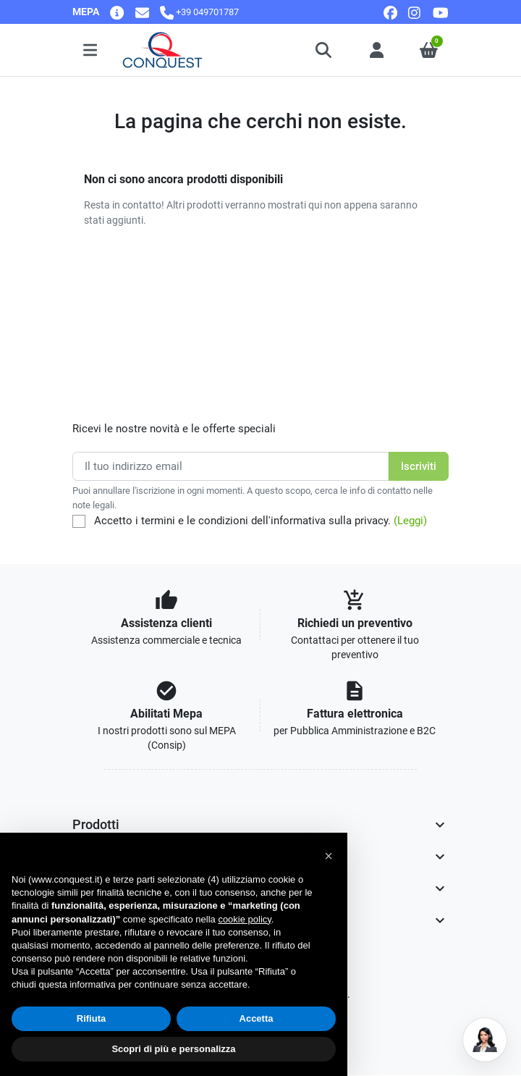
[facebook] (390, 12)
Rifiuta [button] (91, 1018)
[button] (324, 50)
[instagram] (415, 12)
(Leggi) (410, 520)
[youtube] (441, 12)
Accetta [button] (257, 1018)
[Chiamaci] (199, 12)
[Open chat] (485, 1040)
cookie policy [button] (244, 919)
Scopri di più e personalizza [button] (173, 1048)
